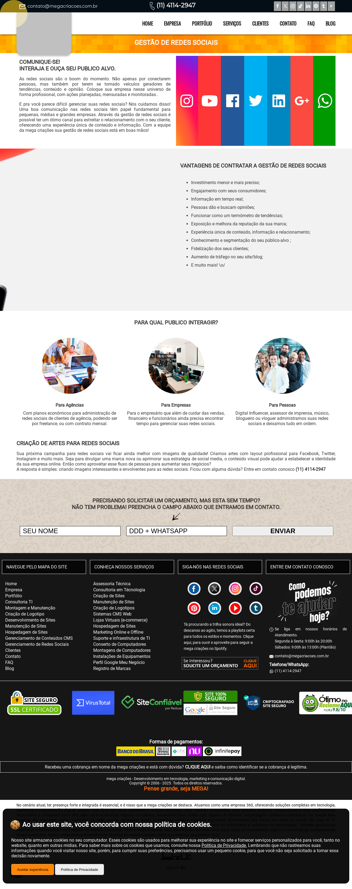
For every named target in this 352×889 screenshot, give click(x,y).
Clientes (260, 23)
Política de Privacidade (79, 870)
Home (147, 23)
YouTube (331, 6)
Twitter (285, 6)
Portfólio (202, 23)
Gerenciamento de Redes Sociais (37, 644)
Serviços (232, 23)
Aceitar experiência (32, 870)
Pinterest (316, 6)
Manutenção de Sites (25, 626)
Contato (288, 23)
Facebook (277, 6)
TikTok (300, 6)
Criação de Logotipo (24, 614)
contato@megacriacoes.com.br (63, 6)
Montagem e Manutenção (30, 608)
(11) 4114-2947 (176, 5)
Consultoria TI (18, 601)
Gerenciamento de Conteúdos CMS (39, 638)
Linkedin (308, 6)
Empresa (172, 23)
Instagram (292, 6)
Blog (331, 23)
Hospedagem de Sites (26, 632)
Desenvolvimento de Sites (30, 620)
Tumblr (323, 6)
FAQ (311, 23)
